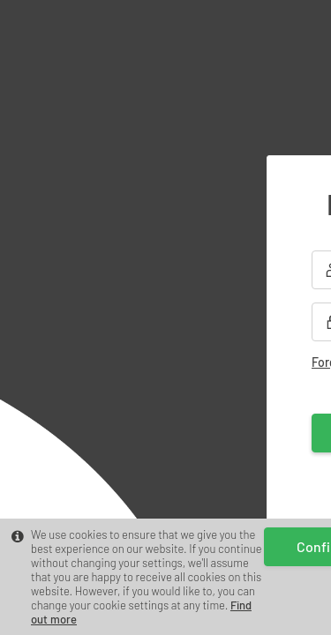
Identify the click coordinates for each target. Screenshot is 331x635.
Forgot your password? (125, 335)
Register (228, 477)
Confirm (165, 606)
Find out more (66, 571)
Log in (165, 406)
